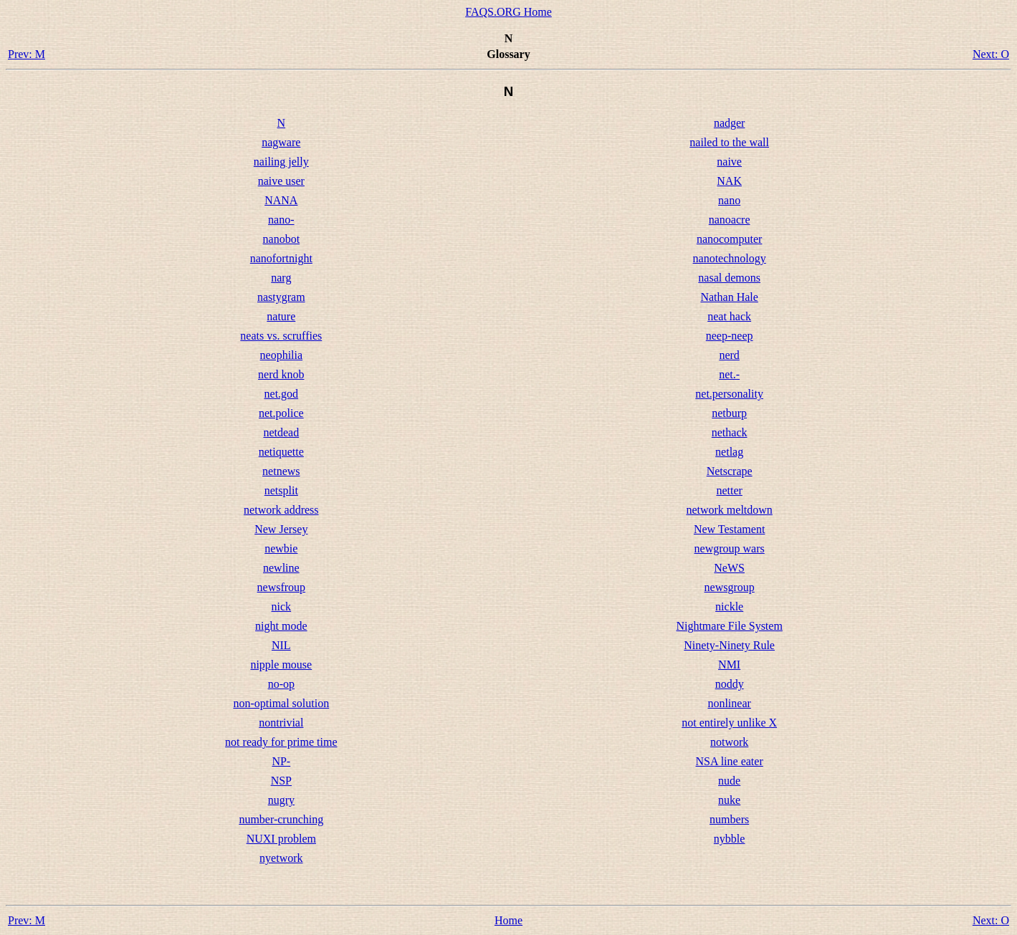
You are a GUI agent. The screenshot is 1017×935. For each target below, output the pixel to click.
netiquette (281, 452)
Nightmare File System (729, 626)
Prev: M (26, 54)
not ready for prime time (281, 742)
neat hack (729, 316)
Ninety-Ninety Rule (729, 645)
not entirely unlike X (729, 722)
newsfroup (281, 587)
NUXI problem (281, 839)
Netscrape (730, 471)
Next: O (991, 54)
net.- (729, 374)
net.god (281, 394)
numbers (729, 819)
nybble (729, 839)
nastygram (281, 297)
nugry (281, 800)
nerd (729, 355)
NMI (729, 664)
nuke (729, 800)
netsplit (281, 490)
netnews (281, 471)
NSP (281, 781)
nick (282, 606)
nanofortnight (281, 258)
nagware (281, 142)
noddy (729, 684)
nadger (729, 123)
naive (729, 161)
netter (729, 490)
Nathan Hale (729, 297)
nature (281, 316)
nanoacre (729, 220)
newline (281, 568)
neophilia (281, 355)
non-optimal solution (281, 703)
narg (281, 278)
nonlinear (728, 703)
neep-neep (729, 336)
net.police (281, 413)
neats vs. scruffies (281, 336)
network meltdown (729, 510)
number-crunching (281, 819)
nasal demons (729, 278)
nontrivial (281, 722)
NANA (280, 200)
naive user (281, 181)
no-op (281, 684)
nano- (281, 220)
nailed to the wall (729, 142)
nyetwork (280, 858)
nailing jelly (281, 161)
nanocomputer (730, 239)
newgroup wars (729, 548)
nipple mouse (281, 664)
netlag (729, 452)
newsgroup (730, 587)
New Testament (729, 529)
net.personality (729, 394)
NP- (281, 761)
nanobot (281, 239)
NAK (729, 181)
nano (729, 200)
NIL (281, 645)
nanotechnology (729, 258)
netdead (281, 432)
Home (508, 920)
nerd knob (281, 374)
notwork (729, 742)
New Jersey (280, 529)
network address (281, 510)
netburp (729, 413)
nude (729, 781)
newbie (280, 548)
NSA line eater (729, 761)
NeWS (729, 568)
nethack (730, 432)
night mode (281, 626)
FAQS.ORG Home (508, 12)
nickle (729, 606)
